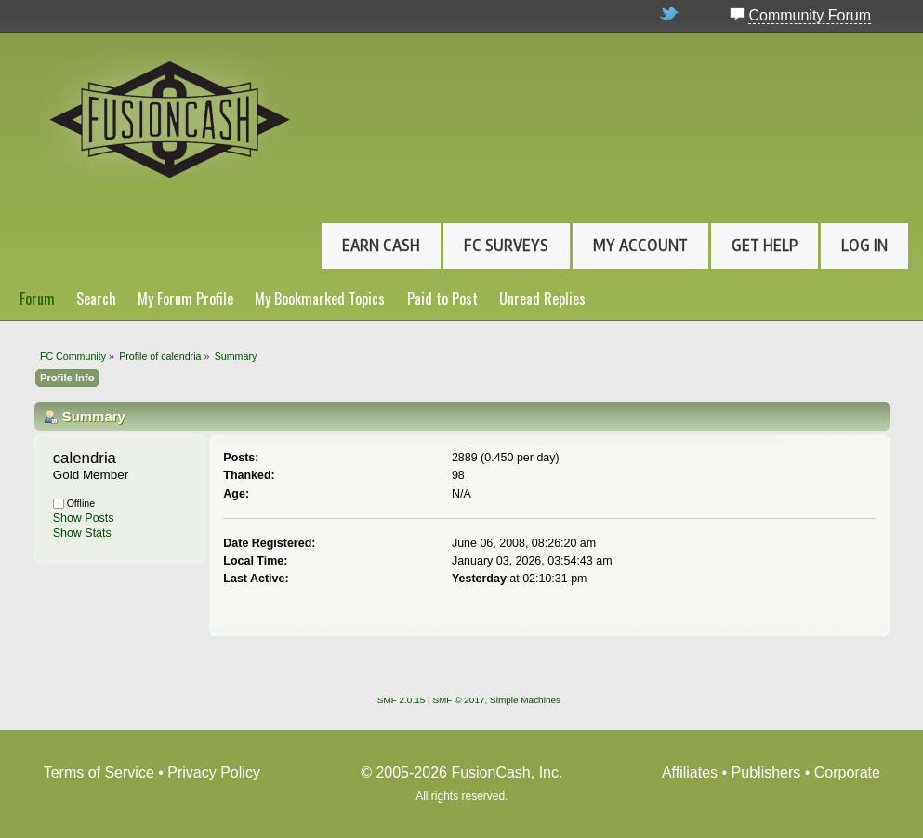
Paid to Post (442, 298)
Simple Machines (525, 700)
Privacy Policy (213, 772)
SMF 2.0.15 (401, 700)
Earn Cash (381, 245)
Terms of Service (99, 772)
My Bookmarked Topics (320, 298)
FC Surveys (506, 245)
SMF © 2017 (458, 700)
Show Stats (82, 532)
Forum (37, 298)
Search (96, 298)
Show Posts (83, 518)
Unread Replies (542, 298)
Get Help (765, 245)
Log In (864, 245)
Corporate (847, 772)
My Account (640, 245)
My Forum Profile (185, 298)
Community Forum (809, 15)
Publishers (766, 772)
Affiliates (690, 772)
